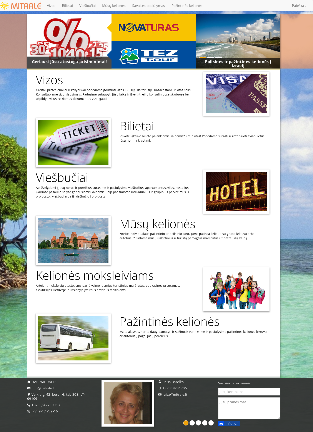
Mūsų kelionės (114, 5)
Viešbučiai (87, 5)
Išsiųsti (228, 423)
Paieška (299, 5)
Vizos (51, 5)
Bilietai (67, 5)
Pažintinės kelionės (187, 5)
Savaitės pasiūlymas (148, 5)
